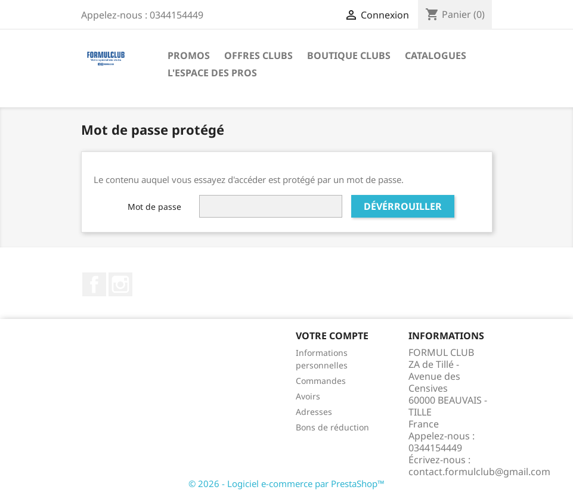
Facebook (94, 284)
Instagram (120, 284)
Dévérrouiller (403, 206)
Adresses (314, 411)
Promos (189, 55)
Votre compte (332, 335)
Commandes (321, 380)
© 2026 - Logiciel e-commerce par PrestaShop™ (286, 483)
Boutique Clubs (349, 55)
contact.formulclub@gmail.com (479, 471)
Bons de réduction (332, 427)
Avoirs (308, 396)
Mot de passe (154, 206)
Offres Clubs (258, 55)
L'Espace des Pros (212, 72)
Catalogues (435, 55)
